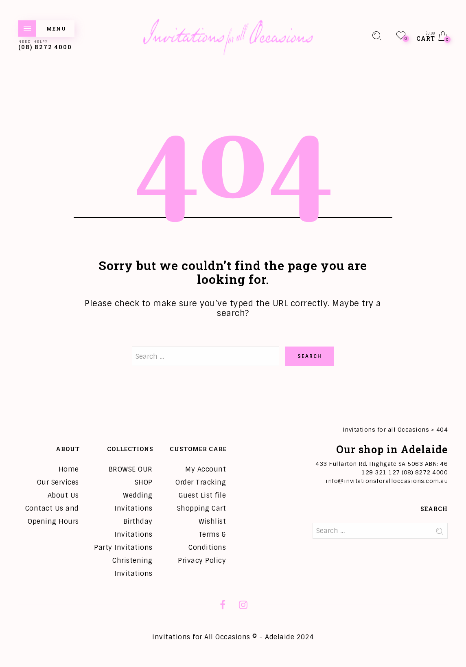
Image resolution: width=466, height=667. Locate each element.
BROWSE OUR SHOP (131, 476)
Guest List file (202, 495)
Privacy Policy (202, 560)
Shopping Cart (201, 508)
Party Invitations (123, 547)
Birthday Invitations (133, 528)
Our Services (58, 482)
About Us (63, 495)
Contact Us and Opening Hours (52, 515)
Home (69, 469)
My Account (205, 469)
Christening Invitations (132, 567)
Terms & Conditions (207, 541)
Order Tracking (200, 482)
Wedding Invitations (133, 502)
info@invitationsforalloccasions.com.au (387, 481)
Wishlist (212, 521)
